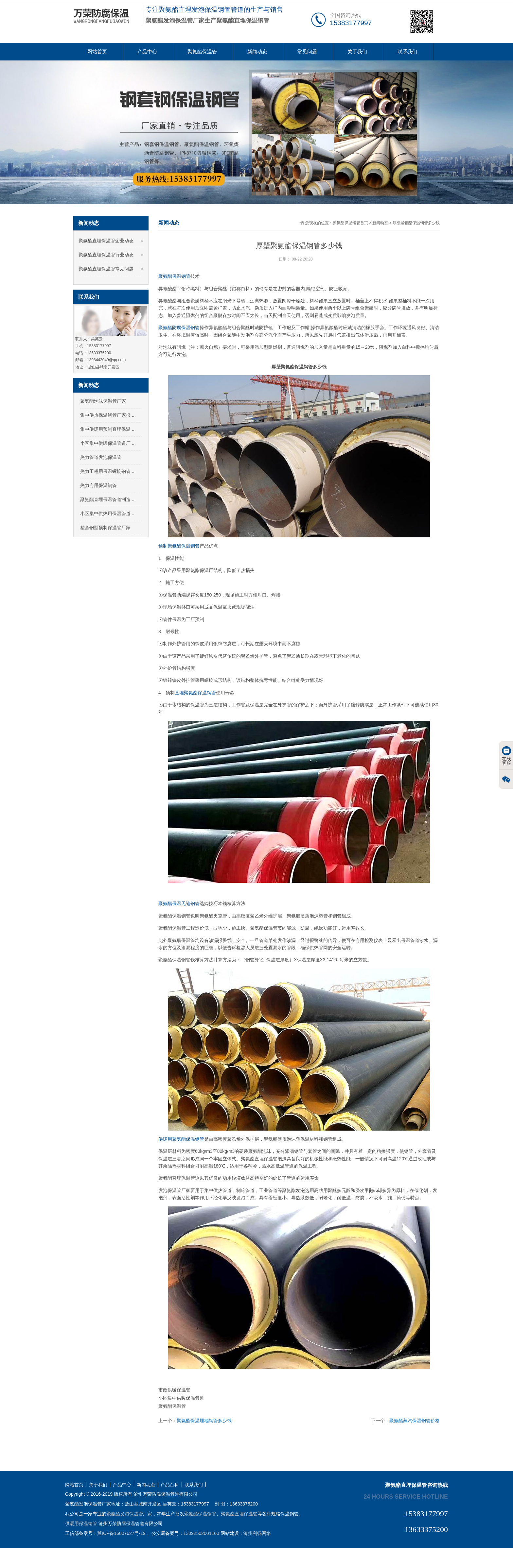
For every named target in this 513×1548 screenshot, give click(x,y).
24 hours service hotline (405, 1496)
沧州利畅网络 (257, 1533)
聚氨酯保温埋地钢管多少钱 (204, 1420)
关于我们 (357, 51)
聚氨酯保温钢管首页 (350, 223)
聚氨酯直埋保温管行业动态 (106, 254)
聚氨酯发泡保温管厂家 (129, 1513)
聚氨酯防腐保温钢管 (179, 327)
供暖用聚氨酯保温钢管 (181, 1139)
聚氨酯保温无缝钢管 (179, 903)
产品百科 (170, 1484)
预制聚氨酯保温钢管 (179, 545)
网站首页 (97, 51)
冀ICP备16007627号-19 (121, 1533)
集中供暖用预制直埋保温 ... (108, 429)
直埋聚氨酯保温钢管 (195, 692)
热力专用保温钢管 (98, 485)
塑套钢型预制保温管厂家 (105, 527)
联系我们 (407, 51)
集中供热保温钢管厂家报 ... (108, 415)
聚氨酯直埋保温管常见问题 (106, 268)
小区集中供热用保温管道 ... (108, 513)
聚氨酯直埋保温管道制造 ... (108, 499)
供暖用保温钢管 (81, 1523)
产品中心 (147, 51)
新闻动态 (257, 51)
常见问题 (307, 51)
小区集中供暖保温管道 (181, 1398)
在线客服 (506, 756)
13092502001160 (201, 1533)
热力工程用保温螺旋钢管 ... (108, 471)
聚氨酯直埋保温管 (239, 1513)
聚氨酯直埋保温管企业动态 (106, 240)
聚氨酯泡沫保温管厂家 (103, 401)
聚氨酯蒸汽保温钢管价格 (414, 1420)
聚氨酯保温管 (202, 51)
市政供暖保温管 (174, 1389)
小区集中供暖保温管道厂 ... (108, 443)
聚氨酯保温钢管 (174, 276)
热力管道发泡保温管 (100, 457)
